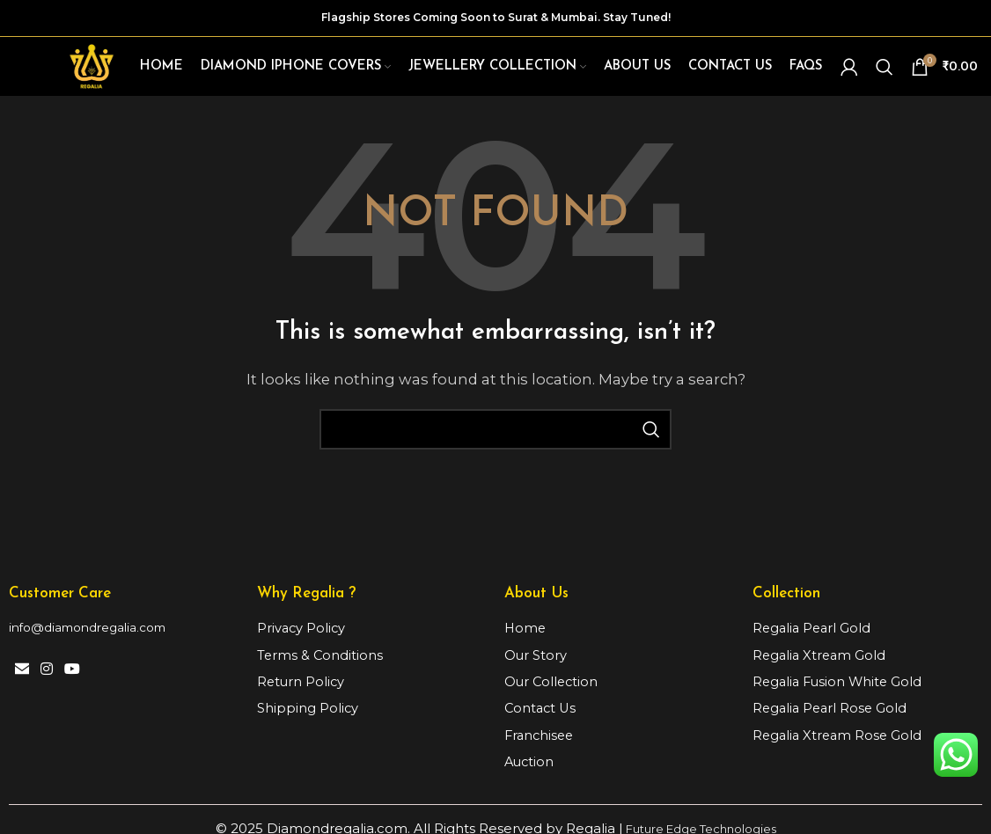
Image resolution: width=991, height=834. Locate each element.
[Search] (884, 68)
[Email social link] (21, 675)
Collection (786, 597)
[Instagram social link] (46, 675)
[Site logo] (94, 67)
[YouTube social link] (72, 675)
